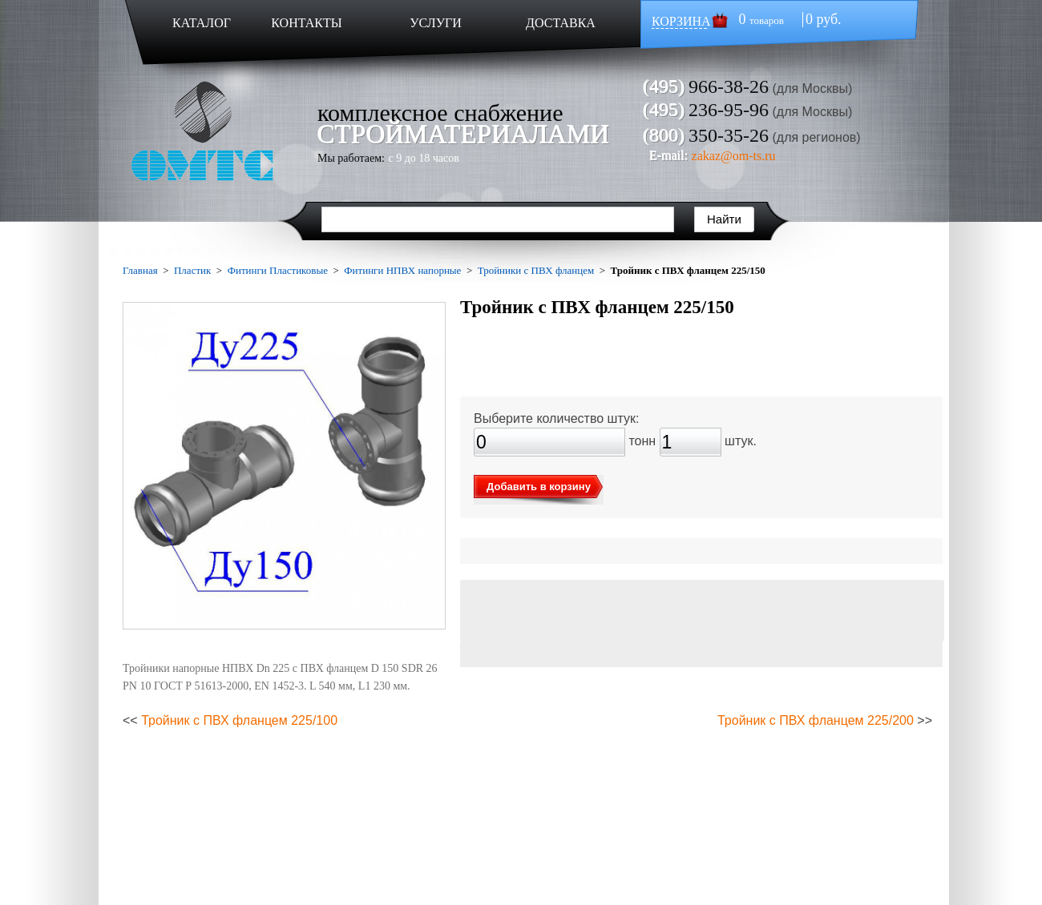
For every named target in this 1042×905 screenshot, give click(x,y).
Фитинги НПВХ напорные (402, 270)
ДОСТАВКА (561, 23)
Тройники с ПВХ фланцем (536, 270)
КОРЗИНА (681, 21)
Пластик (192, 270)
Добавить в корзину (539, 487)
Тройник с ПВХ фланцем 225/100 (239, 720)
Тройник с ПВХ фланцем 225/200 (815, 720)
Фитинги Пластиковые (278, 270)
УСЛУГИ (436, 23)
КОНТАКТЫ (306, 23)
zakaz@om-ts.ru (734, 156)
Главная (140, 270)
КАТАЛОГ (201, 23)
